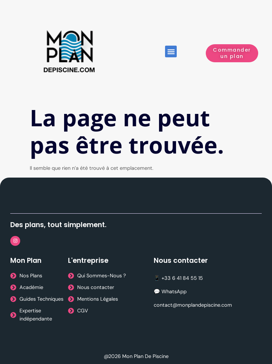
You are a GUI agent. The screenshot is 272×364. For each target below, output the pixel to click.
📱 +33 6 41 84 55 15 (178, 278)
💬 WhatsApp (170, 291)
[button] (171, 51)
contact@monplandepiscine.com (193, 305)
